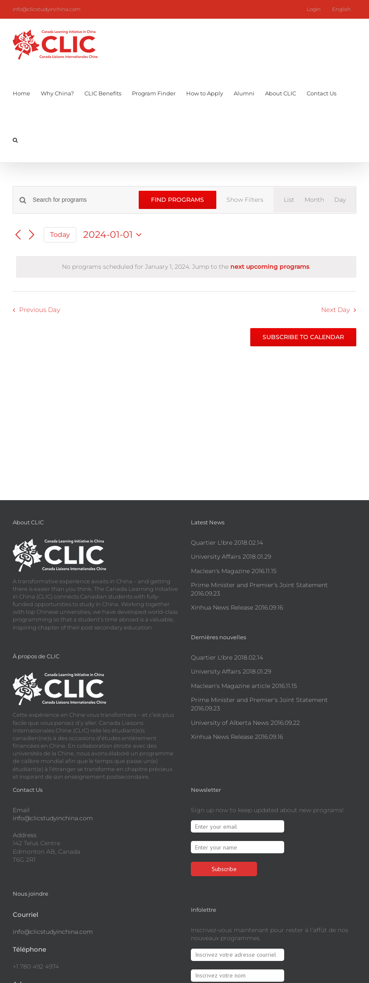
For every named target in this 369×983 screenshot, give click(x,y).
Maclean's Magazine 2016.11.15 (234, 571)
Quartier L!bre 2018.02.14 (227, 542)
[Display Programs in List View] (289, 200)
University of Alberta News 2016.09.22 (245, 723)
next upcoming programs (269, 291)
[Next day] (32, 259)
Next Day (335, 334)
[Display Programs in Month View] (314, 200)
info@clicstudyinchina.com (47, 9)
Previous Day (39, 334)
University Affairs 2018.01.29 (231, 556)
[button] (15, 139)
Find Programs (180, 199)
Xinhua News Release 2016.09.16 (237, 607)
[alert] (186, 291)
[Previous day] (18, 259)
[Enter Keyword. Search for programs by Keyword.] (87, 200)
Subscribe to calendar (303, 361)
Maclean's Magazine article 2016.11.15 (244, 686)
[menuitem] (341, 9)
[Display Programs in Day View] (340, 200)
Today (60, 259)
